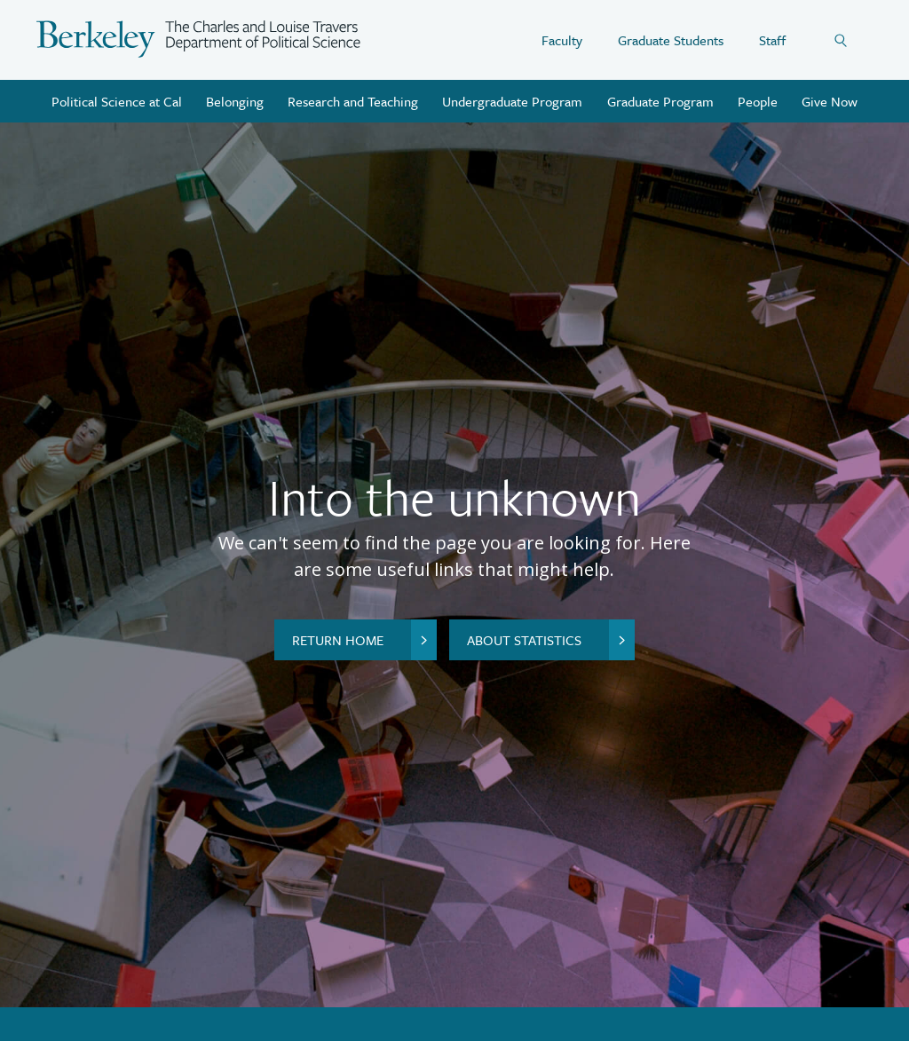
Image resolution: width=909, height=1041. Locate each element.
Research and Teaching (353, 101)
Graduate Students (670, 40)
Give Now (830, 101)
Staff (772, 40)
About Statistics (551, 639)
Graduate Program (660, 101)
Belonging (235, 101)
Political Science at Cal (116, 101)
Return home (364, 639)
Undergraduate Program (512, 101)
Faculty (561, 40)
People (758, 101)
